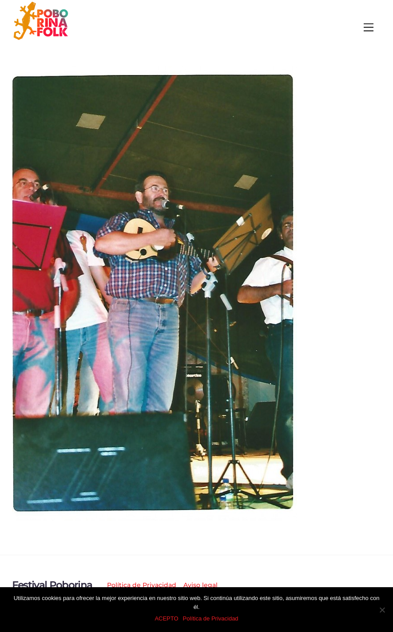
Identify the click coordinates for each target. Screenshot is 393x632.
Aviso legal (200, 585)
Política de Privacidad (141, 585)
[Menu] (368, 27)
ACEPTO (166, 618)
